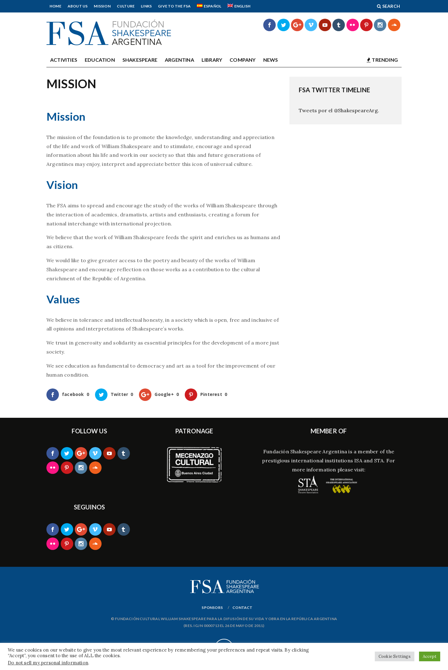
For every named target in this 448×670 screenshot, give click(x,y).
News (270, 60)
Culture (126, 6)
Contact (242, 607)
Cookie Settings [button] (395, 656)
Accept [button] (429, 656)
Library (212, 60)
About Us (78, 6)
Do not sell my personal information (48, 663)
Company (242, 60)
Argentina (179, 60)
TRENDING (382, 60)
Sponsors (212, 607)
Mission (102, 6)
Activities (63, 60)
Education (100, 60)
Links (146, 6)
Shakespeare (139, 60)
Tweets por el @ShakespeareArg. (339, 110)
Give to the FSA (174, 6)
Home (55, 6)
